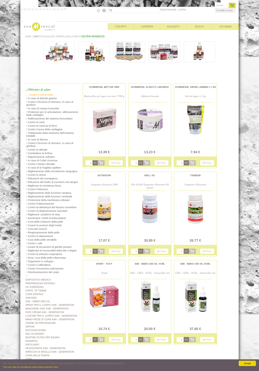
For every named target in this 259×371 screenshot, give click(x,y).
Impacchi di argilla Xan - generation (49, 351)
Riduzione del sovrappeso (42, 178)
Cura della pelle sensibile (41, 239)
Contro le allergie (36, 149)
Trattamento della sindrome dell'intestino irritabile (50, 134)
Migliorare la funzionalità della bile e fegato (51, 250)
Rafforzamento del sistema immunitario (49, 118)
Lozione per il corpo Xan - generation (51, 315)
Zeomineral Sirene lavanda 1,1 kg (195, 86)
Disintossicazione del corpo (42, 272)
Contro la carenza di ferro (41, 125)
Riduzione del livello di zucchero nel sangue (52, 182)
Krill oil (149, 175)
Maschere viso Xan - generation (46, 308)
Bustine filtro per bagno (42, 337)
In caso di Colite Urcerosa (41, 160)
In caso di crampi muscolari (42, 108)
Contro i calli (34, 243)
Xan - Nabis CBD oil (37, 301)
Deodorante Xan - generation (45, 348)
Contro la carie (35, 122)
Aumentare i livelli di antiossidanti (46, 218)
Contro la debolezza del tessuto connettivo (51, 207)
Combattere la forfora (39, 153)
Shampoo (31, 341)
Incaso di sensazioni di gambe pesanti (49, 246)
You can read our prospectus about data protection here (30, 367)
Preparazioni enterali (40, 283)
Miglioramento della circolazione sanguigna (51, 171)
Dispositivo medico (38, 279)
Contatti (120, 26)
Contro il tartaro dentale (40, 164)
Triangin (195, 175)
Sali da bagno (34, 333)
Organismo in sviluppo (39, 261)
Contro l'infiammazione (40, 203)
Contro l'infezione (37, 189)
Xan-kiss (30, 297)
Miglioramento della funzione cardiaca (48, 192)
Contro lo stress (36, 174)
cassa (219, 5)
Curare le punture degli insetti (44, 225)
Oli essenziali (34, 287)
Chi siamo (225, 26)
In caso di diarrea (37, 139)
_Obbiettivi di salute (37, 89)
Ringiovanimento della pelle (43, 232)
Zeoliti (199, 26)
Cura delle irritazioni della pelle (44, 221)
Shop (28, 36)
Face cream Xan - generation (44, 312)
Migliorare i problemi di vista (43, 214)
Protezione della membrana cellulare (48, 200)
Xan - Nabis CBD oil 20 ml (195, 263)
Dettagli (116, 163)
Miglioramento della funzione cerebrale (49, 196)
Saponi (29, 326)
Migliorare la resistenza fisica (43, 185)
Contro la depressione (39, 236)
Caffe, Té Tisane (35, 290)
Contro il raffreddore (38, 264)
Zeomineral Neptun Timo (104, 86)
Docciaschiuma (35, 330)
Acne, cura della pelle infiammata (46, 257)
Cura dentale (34, 294)
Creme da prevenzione (40, 323)
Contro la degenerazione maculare (46, 210)
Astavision (104, 175)
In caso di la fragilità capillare (43, 167)
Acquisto (173, 26)
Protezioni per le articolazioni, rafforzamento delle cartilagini (52, 113)
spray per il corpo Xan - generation (49, 305)
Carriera (147, 26)
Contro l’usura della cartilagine (44, 129)
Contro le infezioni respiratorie (44, 254)
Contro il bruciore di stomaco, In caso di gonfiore (49, 103)
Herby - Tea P (104, 263)
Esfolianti (32, 344)
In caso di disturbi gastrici (41, 98)
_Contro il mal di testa (39, 94)
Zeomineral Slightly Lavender (150, 86)
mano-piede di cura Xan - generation (49, 319)
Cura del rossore (36, 228)
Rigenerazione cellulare (40, 156)
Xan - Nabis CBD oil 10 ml (150, 263)
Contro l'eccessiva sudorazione (44, 268)
